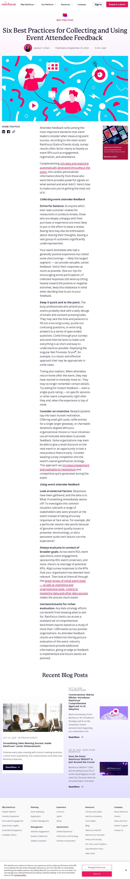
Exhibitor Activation (38, 841)
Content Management (40, 821)
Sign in (98, 4)
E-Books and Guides (93, 812)
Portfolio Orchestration (65, 841)
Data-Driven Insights (10, 825)
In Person (60, 812)
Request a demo (117, 4)
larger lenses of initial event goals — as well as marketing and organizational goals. (63, 585)
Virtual (59, 821)
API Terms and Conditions (96, 844)
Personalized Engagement (12, 821)
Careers (117, 816)
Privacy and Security (93, 839)
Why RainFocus (28, 4)
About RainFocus (121, 812)
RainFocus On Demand (94, 835)
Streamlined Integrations (12, 830)
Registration (36, 816)
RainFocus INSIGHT (93, 830)
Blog (87, 825)
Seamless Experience (10, 816)
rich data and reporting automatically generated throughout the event (65, 168)
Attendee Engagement (40, 831)
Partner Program (121, 825)
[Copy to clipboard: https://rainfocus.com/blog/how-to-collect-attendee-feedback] (13, 131)
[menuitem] (28, 4)
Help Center (90, 853)
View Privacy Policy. (120, 867)
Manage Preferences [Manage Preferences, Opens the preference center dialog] (96, 874)
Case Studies (90, 821)
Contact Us (118, 830)
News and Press (120, 821)
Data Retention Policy (94, 849)
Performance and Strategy (67, 836)
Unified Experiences (64, 831)
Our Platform (48, 4)
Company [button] (82, 4)
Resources (67, 4)
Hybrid (59, 816)
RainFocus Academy (93, 816)
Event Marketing (37, 812)
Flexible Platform (9, 812)
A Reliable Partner (9, 835)
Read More (13, 767)
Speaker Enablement (39, 836)
